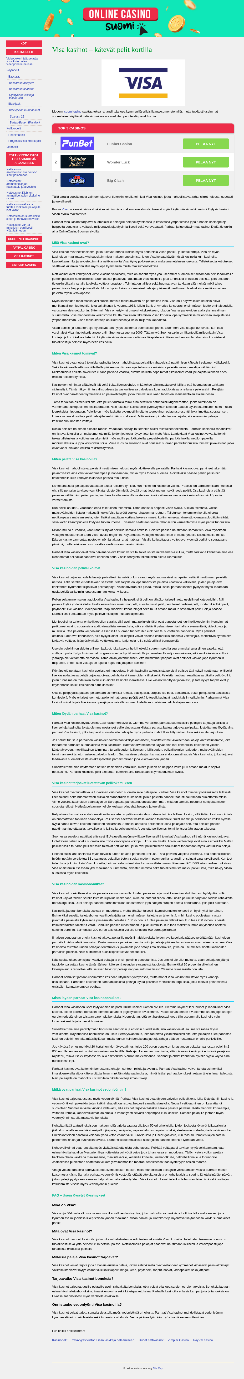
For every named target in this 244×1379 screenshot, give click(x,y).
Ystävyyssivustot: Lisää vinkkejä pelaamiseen (103, 1340)
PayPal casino (203, 1340)
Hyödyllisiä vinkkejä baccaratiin (21, 96)
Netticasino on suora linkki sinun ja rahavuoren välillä (23, 217)
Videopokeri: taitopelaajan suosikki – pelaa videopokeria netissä (22, 61)
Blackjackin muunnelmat (24, 110)
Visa (65, 209)
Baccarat (14, 76)
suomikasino (72, 111)
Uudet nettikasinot (151, 1340)
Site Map (158, 1368)
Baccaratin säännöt (21, 89)
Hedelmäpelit (16, 135)
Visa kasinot (24, 256)
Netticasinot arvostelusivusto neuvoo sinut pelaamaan (21, 172)
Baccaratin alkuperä (21, 83)
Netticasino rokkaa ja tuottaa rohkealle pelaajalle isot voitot (23, 207)
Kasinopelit (59, 1340)
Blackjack (14, 103)
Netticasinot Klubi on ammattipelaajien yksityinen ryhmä (23, 195)
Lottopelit (12, 146)
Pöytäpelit (12, 70)
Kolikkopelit (13, 128)
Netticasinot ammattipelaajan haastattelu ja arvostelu (21, 183)
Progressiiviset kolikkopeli (24, 141)
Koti (23, 43)
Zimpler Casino (178, 1340)
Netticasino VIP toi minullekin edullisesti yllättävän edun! (19, 227)
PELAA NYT (206, 144)
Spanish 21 (17, 116)
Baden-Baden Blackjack (25, 122)
